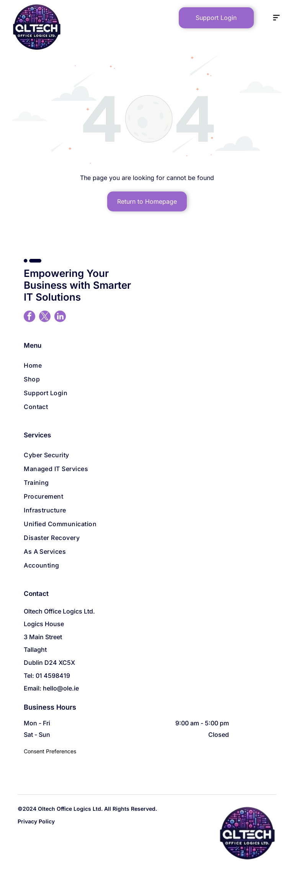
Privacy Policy (36, 821)
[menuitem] (147, 365)
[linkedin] (60, 317)
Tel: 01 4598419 (47, 675)
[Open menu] (276, 17)
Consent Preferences (50, 751)
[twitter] (45, 317)
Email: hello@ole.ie (51, 688)
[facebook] (29, 317)
